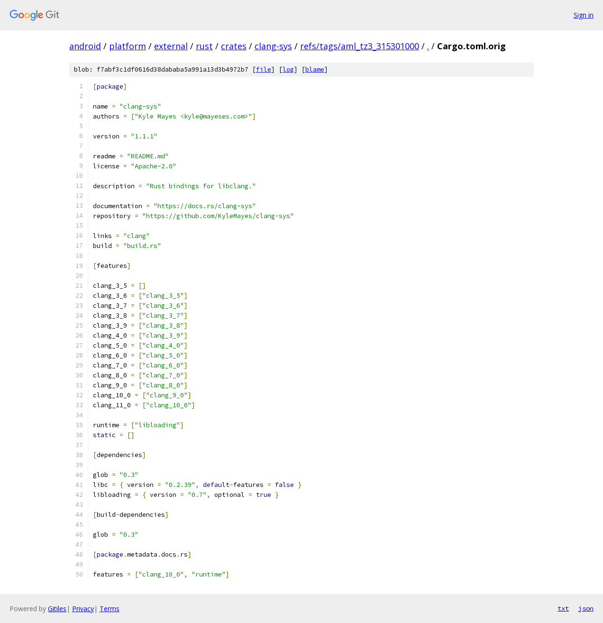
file (263, 69)
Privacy (83, 608)
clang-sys (273, 46)
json (586, 608)
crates (234, 46)
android (85, 46)
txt (563, 608)
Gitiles (57, 608)
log (288, 69)
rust (204, 46)
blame (314, 69)
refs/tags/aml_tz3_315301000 (359, 46)
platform (127, 46)
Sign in (584, 14)
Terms (109, 608)
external (171, 46)
